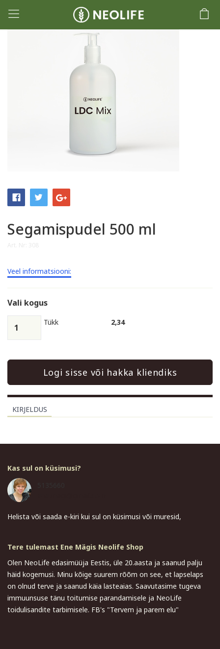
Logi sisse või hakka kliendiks (110, 372)
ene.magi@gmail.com (71, 495)
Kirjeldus (29, 409)
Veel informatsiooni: (39, 272)
